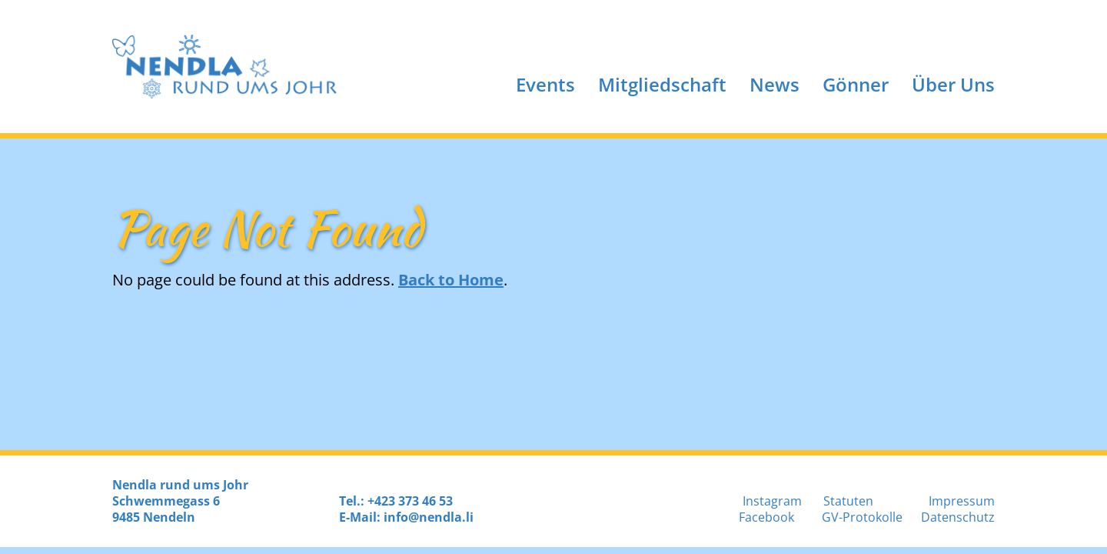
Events (545, 84)
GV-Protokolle (862, 517)
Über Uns (953, 84)
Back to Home (451, 279)
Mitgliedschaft (662, 84)
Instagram (772, 500)
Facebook (766, 517)
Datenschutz (958, 517)
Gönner (856, 84)
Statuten (848, 500)
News (775, 84)
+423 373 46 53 (410, 500)
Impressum (962, 500)
